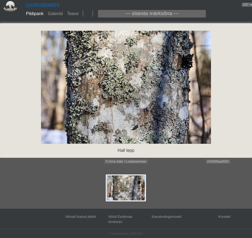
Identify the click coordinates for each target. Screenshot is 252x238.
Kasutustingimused (166, 217)
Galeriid (55, 13)
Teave (73, 13)
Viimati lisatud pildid (80, 217)
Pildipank (34, 13)
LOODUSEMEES (42, 5)
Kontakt (224, 217)
